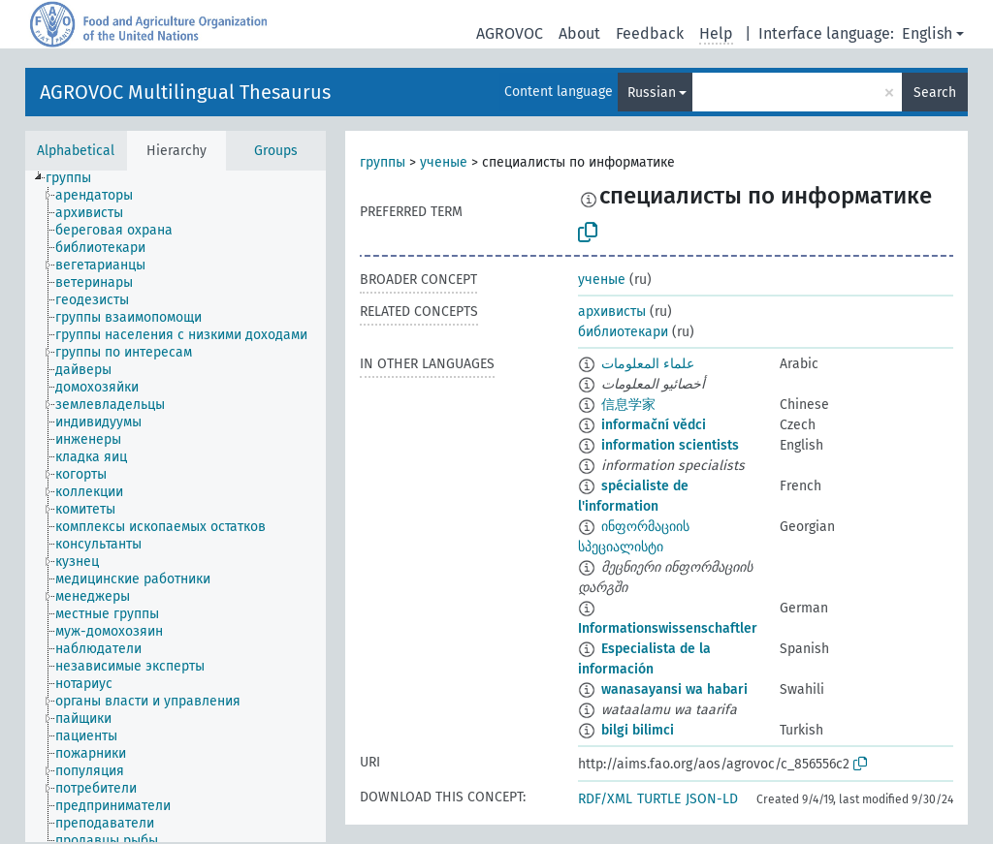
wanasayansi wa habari (674, 689)
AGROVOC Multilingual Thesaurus (185, 92)
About (579, 33)
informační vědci (653, 425)
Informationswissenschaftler (667, 628)
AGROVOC (509, 33)
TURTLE (659, 799)
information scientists (670, 445)
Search (934, 92)
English (927, 33)
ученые (443, 162)
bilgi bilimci (637, 730)
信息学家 (628, 404)
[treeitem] (77, 178)
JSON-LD (712, 799)
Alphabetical (75, 150)
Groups (276, 150)
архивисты (612, 311)
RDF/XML (605, 799)
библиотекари (623, 332)
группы (382, 162)
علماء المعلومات (647, 364)
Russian (651, 92)
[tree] (175, 506)
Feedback (650, 33)
